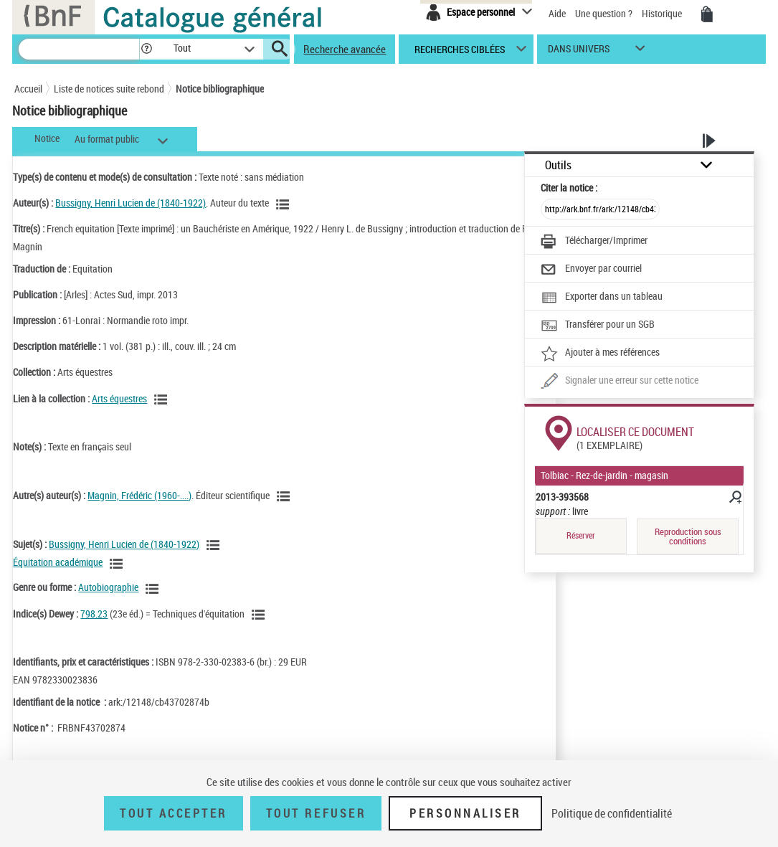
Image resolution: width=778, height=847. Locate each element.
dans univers (578, 52)
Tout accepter (173, 813)
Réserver (580, 535)
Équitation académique (58, 562)
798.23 (94, 613)
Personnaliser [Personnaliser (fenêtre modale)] (465, 813)
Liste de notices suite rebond (109, 88)
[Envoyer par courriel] (591, 269)
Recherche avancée (344, 49)
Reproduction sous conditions (688, 536)
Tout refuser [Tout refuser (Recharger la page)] (316, 813)
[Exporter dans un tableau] (602, 297)
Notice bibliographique (220, 88)
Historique (663, 13)
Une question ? (603, 13)
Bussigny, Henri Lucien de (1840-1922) (130, 202)
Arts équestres (119, 398)
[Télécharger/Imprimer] (594, 241)
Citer (569, 187)
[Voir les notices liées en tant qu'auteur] (284, 204)
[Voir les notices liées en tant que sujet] (215, 545)
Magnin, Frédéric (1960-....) (139, 495)
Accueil (28, 88)
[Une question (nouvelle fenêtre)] (619, 381)
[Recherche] (79, 49)
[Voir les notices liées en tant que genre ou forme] (154, 588)
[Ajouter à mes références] (600, 353)
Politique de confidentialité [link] (611, 813)
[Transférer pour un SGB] (598, 325)
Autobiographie (108, 587)
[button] (146, 49)
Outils (558, 165)
